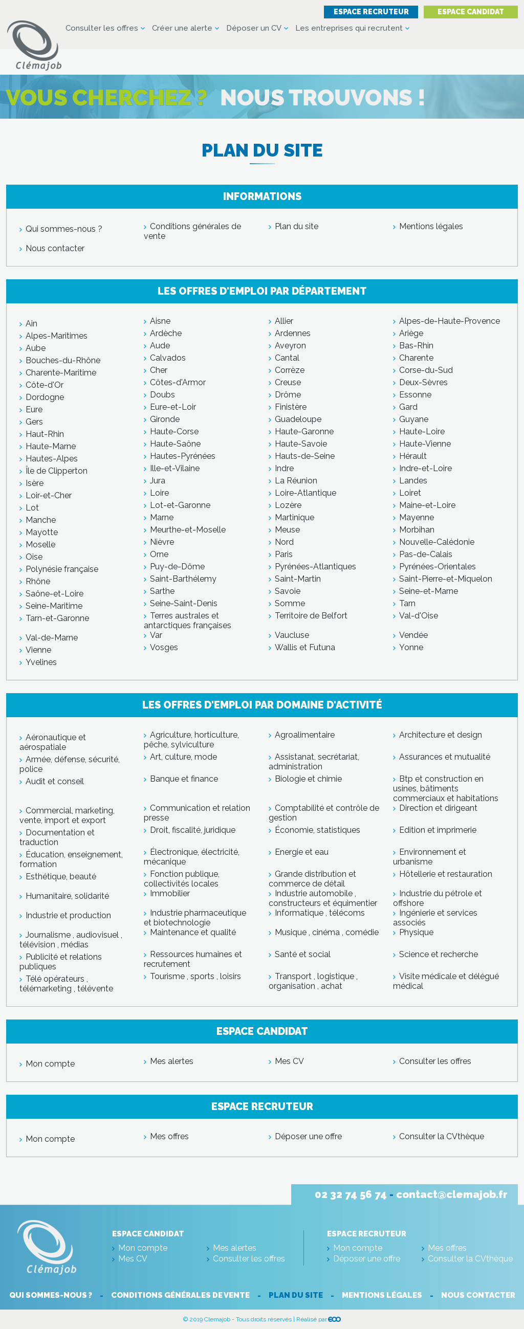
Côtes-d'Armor (178, 382)
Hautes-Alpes (52, 458)
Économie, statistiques (317, 830)
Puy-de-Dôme (177, 566)
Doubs (162, 395)
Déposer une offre (308, 1136)
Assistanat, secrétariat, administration (314, 761)
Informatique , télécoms (320, 913)
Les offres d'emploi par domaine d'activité (262, 705)
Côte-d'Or (44, 385)
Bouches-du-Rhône (63, 360)
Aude (160, 345)
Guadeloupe (298, 419)
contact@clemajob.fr (452, 1194)
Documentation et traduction (57, 837)
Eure (34, 409)
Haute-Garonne (304, 431)
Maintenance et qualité (193, 932)
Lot (32, 508)
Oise (34, 557)
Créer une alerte (182, 28)
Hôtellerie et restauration (445, 874)
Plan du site (296, 226)
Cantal (287, 358)
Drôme (288, 395)
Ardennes (293, 333)
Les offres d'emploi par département (262, 291)
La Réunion (296, 480)
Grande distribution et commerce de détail (312, 879)
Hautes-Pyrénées (182, 456)
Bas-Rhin (416, 345)
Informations (262, 196)
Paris (284, 554)
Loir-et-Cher (49, 495)
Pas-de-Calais (425, 554)
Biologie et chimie (308, 779)
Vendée (413, 635)
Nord (284, 542)
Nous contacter (55, 248)
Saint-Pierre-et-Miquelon (445, 579)
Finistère (291, 407)
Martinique (294, 517)
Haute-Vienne (425, 444)
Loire (159, 493)
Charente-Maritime (61, 373)
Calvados (168, 358)
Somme (290, 603)
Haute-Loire (422, 431)
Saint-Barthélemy (183, 579)
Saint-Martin (298, 579)
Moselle (40, 544)
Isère (34, 483)
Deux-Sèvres (423, 382)
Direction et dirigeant (438, 808)
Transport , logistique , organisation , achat (313, 981)
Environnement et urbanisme (429, 857)
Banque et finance (184, 779)
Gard (408, 407)
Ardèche (166, 333)
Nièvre (162, 542)
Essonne (415, 395)
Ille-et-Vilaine (175, 468)
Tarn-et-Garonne (57, 618)
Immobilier (170, 893)
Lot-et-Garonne (180, 505)
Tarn (407, 603)
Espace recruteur (371, 12)
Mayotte (42, 532)
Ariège (411, 333)
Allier (284, 321)
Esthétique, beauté (61, 876)
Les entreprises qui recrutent (349, 28)
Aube (36, 348)
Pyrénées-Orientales (437, 566)
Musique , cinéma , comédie (327, 932)
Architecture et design (440, 735)
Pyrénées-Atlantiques (315, 566)
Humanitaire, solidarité (67, 896)
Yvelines (41, 662)
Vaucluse (292, 635)
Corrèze (289, 370)
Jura (157, 480)
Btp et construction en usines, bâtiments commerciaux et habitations (445, 788)
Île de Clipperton (57, 471)
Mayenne (416, 517)
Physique (416, 932)
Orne (159, 554)
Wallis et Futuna (305, 647)
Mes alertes (171, 1061)
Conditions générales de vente (180, 1295)
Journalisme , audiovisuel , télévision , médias (70, 939)
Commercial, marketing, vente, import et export (67, 815)
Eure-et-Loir (173, 407)
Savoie (287, 591)
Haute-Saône (175, 444)
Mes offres (169, 1136)
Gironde (165, 419)
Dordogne (45, 397)
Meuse (287, 530)
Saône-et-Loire (54, 594)
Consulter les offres (102, 28)
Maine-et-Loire (427, 505)
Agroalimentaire (305, 735)
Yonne (411, 647)
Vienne (38, 650)
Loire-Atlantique (305, 493)
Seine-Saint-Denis (183, 603)
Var (156, 635)
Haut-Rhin (45, 434)
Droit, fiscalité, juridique (192, 830)
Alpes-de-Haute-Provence (449, 321)
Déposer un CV (253, 28)
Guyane (413, 419)
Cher (158, 370)
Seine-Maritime (54, 606)
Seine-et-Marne (428, 591)
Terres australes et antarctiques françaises (187, 620)
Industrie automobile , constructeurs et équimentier (323, 898)
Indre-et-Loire (425, 468)
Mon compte (50, 1064)
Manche (41, 520)
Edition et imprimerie (437, 830)
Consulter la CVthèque (441, 1136)
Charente (416, 358)
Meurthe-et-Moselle (188, 530)
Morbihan (416, 530)
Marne (161, 517)
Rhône (38, 581)
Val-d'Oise (418, 616)
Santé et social (303, 954)
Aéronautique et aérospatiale (52, 742)
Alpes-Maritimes (57, 336)
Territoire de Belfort (311, 616)
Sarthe (162, 591)
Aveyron (290, 345)
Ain (31, 323)
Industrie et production (68, 915)
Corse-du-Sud (426, 370)
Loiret (410, 493)
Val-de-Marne (52, 638)
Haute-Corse (174, 431)
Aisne (160, 321)
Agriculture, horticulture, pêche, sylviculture (191, 739)
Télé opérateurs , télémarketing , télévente (66, 983)
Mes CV (289, 1061)
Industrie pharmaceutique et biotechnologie (195, 917)
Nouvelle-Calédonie (436, 542)
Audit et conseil (55, 781)
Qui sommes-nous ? (64, 229)
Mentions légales (431, 226)
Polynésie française (62, 569)
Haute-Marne (51, 446)
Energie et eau (302, 852)
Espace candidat (471, 12)
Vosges (164, 647)
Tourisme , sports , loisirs (195, 976)
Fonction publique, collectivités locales (182, 879)
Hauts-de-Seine (305, 456)
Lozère (288, 505)
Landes (413, 480)
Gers (34, 422)
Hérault (413, 456)
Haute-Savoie (301, 444)
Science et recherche (438, 954)
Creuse (288, 382)
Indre (284, 468)
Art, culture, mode (183, 757)
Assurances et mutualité (444, 757)
